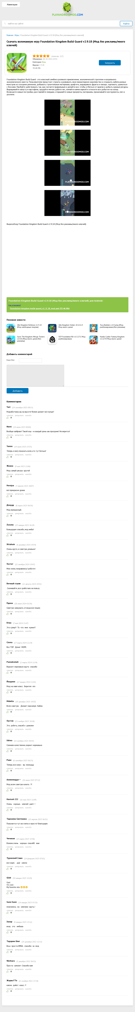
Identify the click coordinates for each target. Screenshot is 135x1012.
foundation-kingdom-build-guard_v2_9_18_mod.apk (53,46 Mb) (40, 308)
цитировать (19, 419)
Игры (44, 62)
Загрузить (110, 62)
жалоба (28, 419)
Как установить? (15, 305)
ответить (10, 419)
